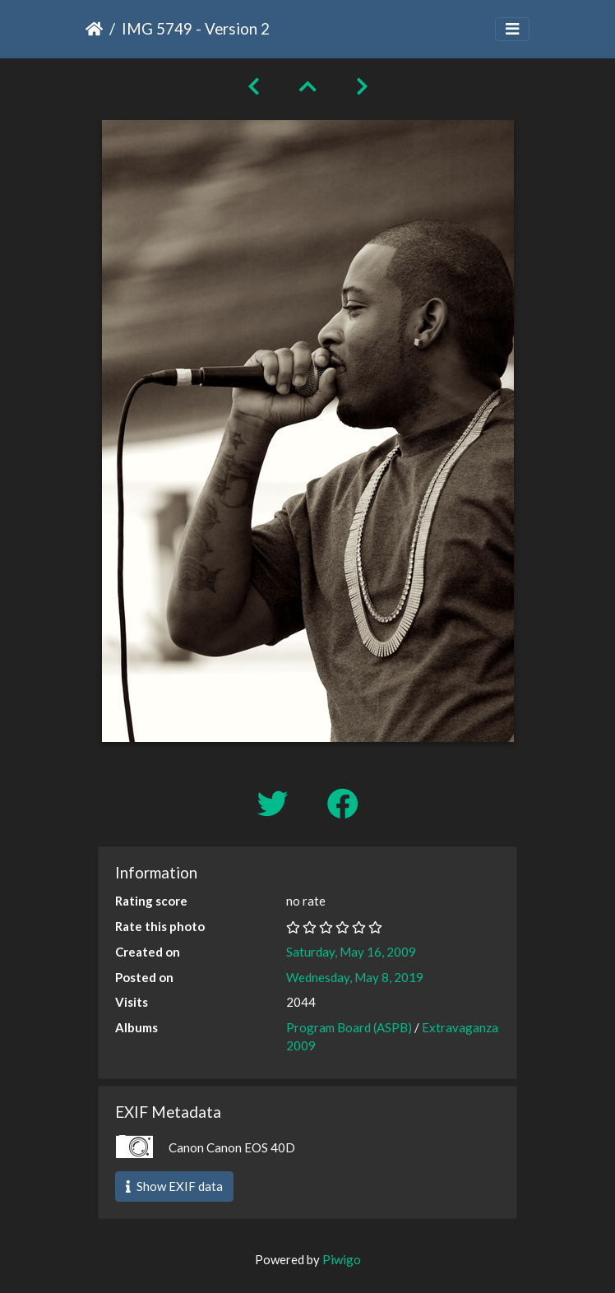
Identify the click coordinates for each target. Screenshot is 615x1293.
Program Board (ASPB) (349, 1027)
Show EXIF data (174, 1186)
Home (94, 28)
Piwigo (341, 1259)
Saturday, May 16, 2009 (351, 951)
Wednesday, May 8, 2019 (354, 977)
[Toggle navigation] (512, 29)
